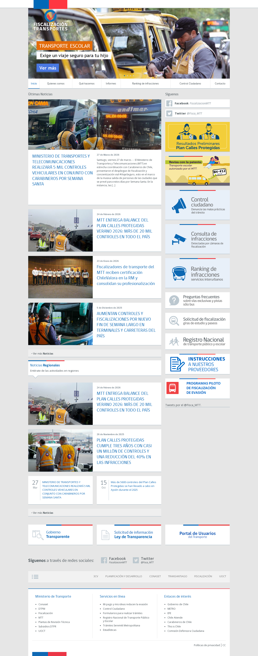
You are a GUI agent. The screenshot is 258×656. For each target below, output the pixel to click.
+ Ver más (42, 353)
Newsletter (213, 3)
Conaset (43, 604)
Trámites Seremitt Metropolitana (121, 625)
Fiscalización (45, 613)
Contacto (220, 83)
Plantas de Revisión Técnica (54, 622)
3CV (101, 577)
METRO (171, 608)
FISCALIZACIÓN (205, 577)
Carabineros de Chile (179, 622)
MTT (40, 617)
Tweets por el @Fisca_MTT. (183, 405)
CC (224, 645)
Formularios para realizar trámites (122, 613)
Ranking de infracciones (145, 83)
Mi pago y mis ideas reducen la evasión (125, 604)
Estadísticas (109, 630)
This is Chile (174, 626)
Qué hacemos (87, 83)
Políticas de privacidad (207, 645)
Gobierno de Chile (177, 604)
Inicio (34, 83)
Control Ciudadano (190, 83)
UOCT (223, 577)
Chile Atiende (175, 617)
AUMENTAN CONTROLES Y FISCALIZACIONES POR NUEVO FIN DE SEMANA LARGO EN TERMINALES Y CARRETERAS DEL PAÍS (126, 324)
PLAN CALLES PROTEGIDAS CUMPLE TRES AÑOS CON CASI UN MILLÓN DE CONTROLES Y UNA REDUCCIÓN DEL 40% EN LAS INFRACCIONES (124, 451)
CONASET (158, 577)
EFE (169, 613)
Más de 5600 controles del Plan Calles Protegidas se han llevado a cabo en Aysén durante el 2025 (133, 486)
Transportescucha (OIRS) (196, 3)
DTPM (41, 608)
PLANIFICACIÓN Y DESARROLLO (128, 577)
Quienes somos (55, 83)
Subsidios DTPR (47, 626)
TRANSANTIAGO (180, 577)
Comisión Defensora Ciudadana (185, 631)
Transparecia (205, 3)
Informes (111, 83)
